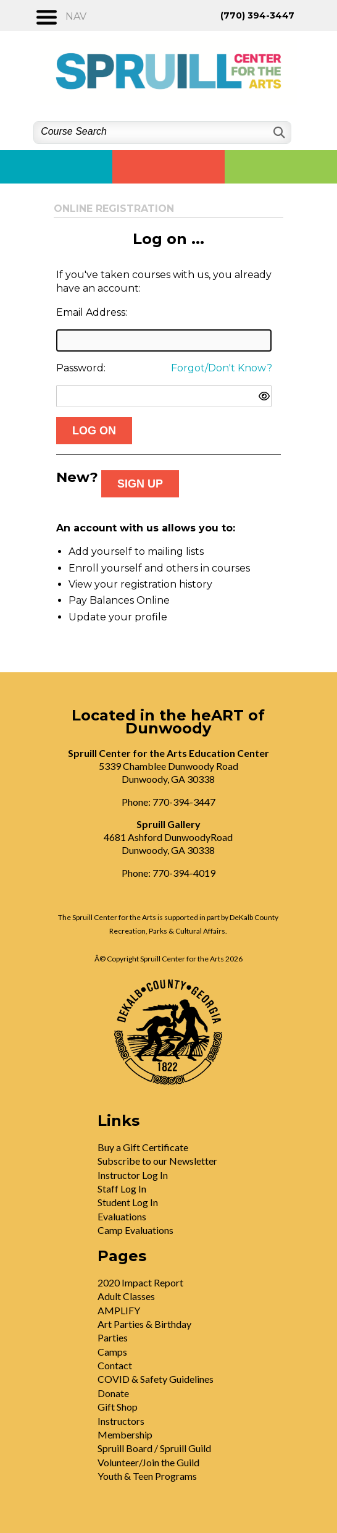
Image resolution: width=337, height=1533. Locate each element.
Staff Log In (122, 1188)
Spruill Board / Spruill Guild (154, 1448)
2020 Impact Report (140, 1282)
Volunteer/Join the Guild (148, 1462)
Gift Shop (118, 1407)
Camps (112, 1352)
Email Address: (91, 312)
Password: (81, 368)
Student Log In (128, 1202)
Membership (125, 1434)
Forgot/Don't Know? (221, 368)
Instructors (121, 1421)
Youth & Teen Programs (147, 1476)
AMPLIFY (119, 1310)
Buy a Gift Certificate (143, 1147)
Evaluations (122, 1216)
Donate (113, 1393)
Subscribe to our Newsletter (157, 1161)
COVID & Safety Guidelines (156, 1379)
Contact (115, 1365)
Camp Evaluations (135, 1230)
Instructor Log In (133, 1175)
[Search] (278, 132)
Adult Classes (126, 1296)
